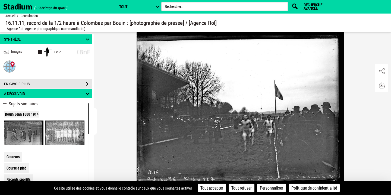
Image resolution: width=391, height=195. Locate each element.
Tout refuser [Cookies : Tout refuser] (241, 188)
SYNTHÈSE (47, 39)
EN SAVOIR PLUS (48, 84)
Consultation (29, 16)
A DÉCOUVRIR (47, 93)
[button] (9, 66)
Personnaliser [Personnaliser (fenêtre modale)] (271, 188)
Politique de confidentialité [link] (314, 188)
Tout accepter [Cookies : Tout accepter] (211, 188)
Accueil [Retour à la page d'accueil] (10, 16)
